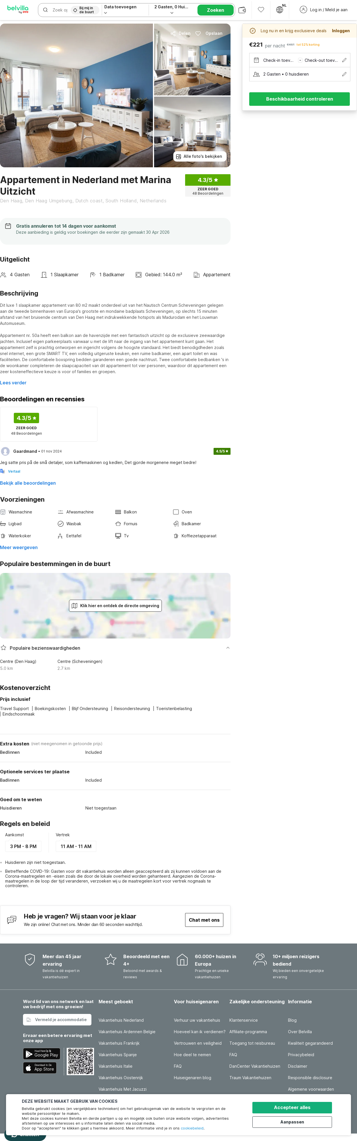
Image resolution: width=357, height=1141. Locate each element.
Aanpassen (294, 1121)
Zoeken (215, 10)
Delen (180, 33)
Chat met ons (204, 920)
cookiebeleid (192, 1128)
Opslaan (208, 33)
